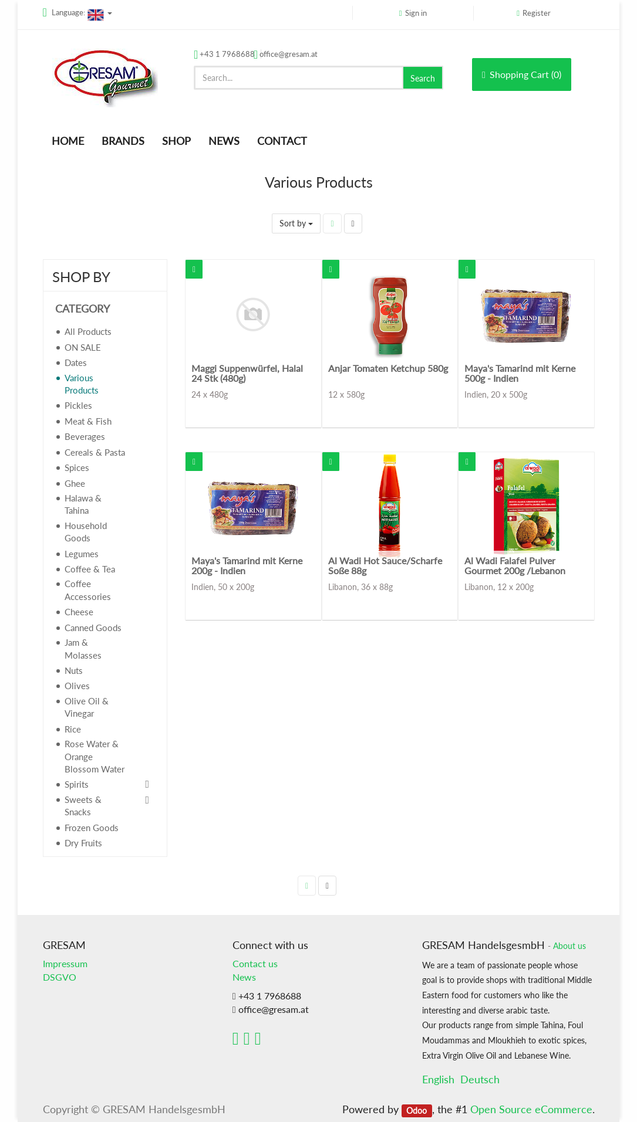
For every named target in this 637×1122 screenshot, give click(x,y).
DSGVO (59, 976)
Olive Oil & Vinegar (87, 707)
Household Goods (86, 531)
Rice (73, 729)
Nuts (74, 670)
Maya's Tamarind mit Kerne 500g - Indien (519, 373)
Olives (77, 685)
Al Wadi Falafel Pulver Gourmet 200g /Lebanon (514, 566)
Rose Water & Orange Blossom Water (94, 756)
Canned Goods (93, 627)
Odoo (416, 1110)
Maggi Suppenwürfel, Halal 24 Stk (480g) (247, 373)
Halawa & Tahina (83, 504)
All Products (88, 331)
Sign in (416, 13)
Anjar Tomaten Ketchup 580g (388, 368)
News (244, 976)
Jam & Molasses (83, 648)
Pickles (78, 405)
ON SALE (83, 347)
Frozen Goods (92, 827)
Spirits (77, 784)
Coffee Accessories (88, 589)
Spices (77, 467)
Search (422, 78)
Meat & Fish (88, 421)
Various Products (82, 383)
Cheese (79, 611)
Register (537, 13)
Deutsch (480, 1079)
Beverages (85, 436)
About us (569, 946)
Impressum (65, 963)
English (438, 1079)
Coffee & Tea (90, 569)
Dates (76, 362)
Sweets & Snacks (83, 805)
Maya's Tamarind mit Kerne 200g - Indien (246, 566)
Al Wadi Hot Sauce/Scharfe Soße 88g (385, 566)
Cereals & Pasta (95, 452)
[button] (194, 269)
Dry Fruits (83, 843)
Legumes (82, 553)
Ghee (75, 483)
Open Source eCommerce (531, 1109)
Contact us (255, 963)
